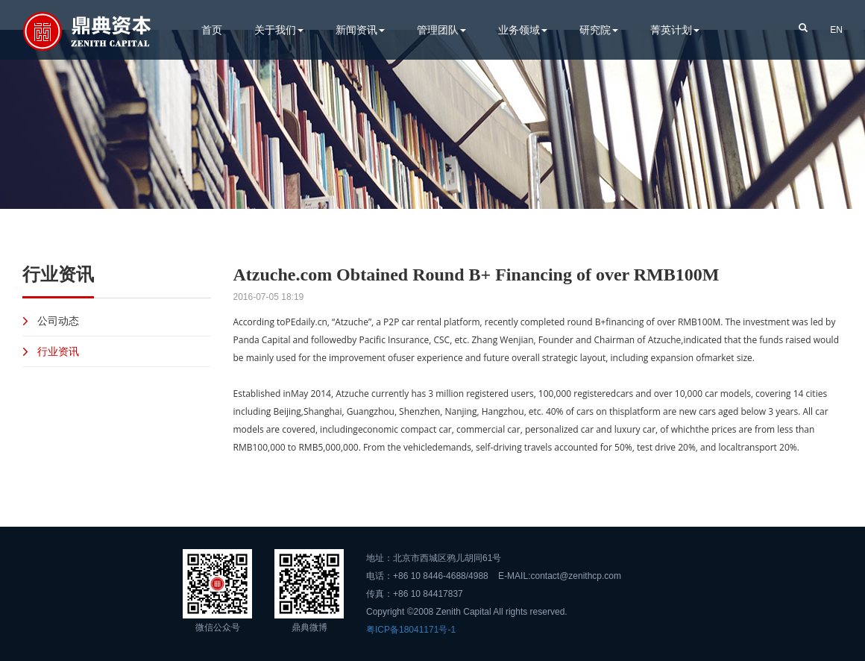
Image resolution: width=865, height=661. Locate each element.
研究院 (598, 29)
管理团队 (441, 29)
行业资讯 (58, 351)
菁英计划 (674, 29)
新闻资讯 (360, 29)
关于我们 (278, 29)
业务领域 (522, 29)
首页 (211, 29)
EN (836, 30)
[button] (803, 27)
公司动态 (58, 320)
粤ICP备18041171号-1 (411, 629)
